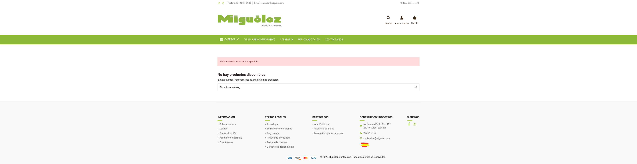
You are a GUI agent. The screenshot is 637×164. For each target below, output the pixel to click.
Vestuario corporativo (230, 137)
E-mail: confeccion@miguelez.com (269, 3)
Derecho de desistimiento (280, 146)
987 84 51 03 (369, 133)
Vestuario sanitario (324, 128)
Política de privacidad (278, 137)
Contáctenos (226, 142)
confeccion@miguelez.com (376, 138)
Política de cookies (277, 142)
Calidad (223, 128)
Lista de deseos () (409, 3)
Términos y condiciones (279, 128)
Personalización (227, 133)
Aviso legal (272, 124)
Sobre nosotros (227, 124)
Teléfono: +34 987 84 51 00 (239, 3)
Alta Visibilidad (322, 124)
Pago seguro (273, 133)
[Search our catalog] (415, 87)
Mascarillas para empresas (328, 133)
